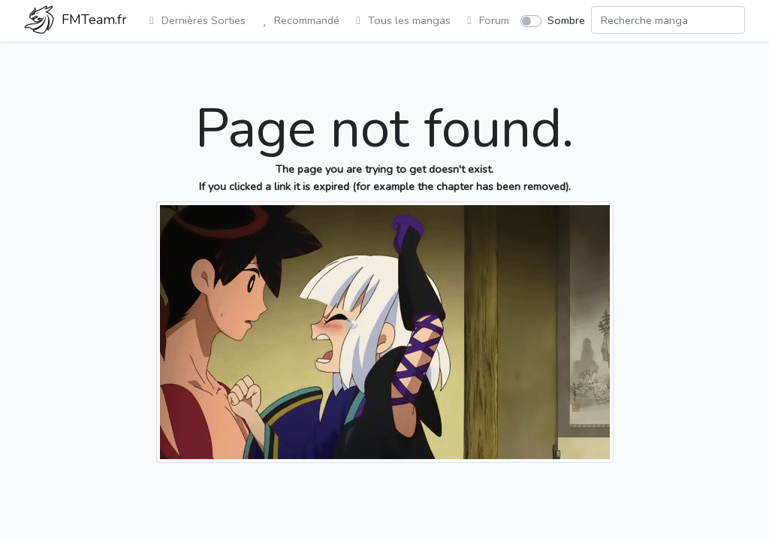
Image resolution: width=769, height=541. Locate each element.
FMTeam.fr (75, 21)
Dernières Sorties (195, 20)
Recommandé (298, 20)
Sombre (566, 20)
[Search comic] (668, 20)
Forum (486, 20)
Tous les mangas (401, 20)
